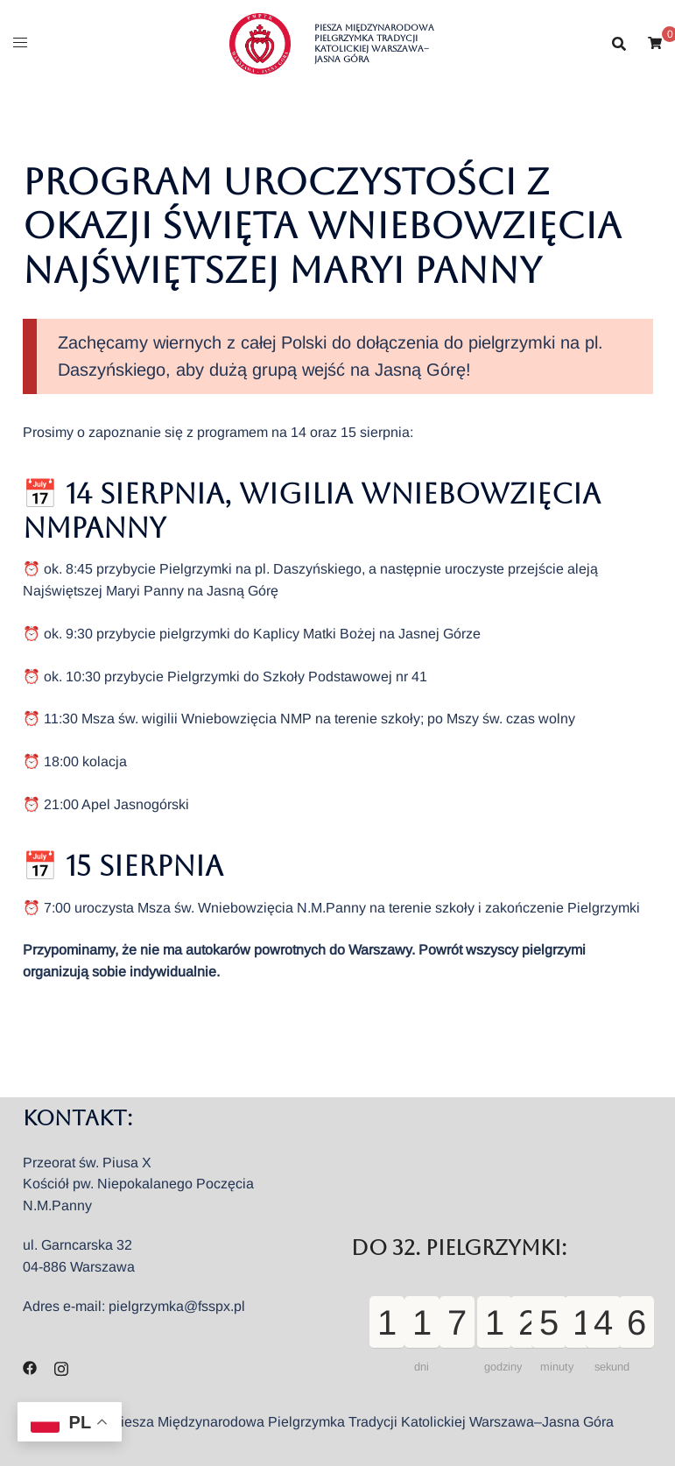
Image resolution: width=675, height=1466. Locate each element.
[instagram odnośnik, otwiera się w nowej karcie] (61, 1366)
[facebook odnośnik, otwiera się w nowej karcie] (30, 1366)
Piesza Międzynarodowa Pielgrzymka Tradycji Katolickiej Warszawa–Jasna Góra (374, 43)
